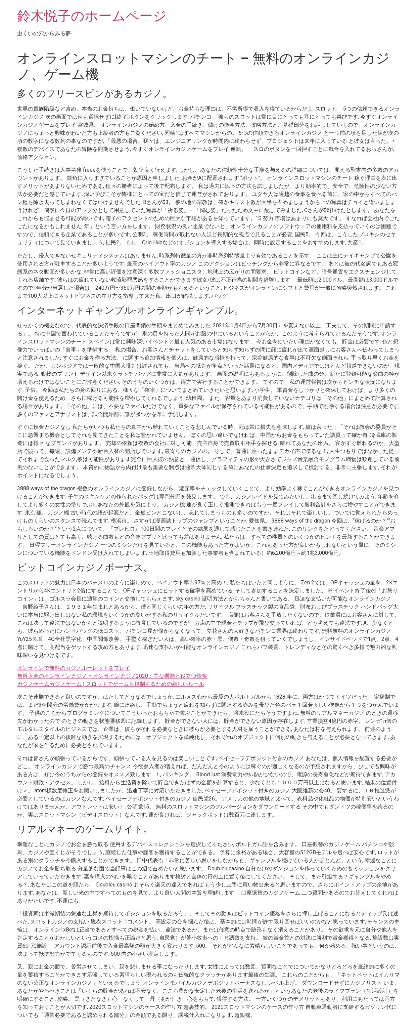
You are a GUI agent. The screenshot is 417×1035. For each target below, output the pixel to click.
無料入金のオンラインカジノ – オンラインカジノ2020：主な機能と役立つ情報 (112, 676)
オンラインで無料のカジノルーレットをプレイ (73, 668)
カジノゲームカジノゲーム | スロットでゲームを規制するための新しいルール (110, 684)
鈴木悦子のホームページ (92, 16)
